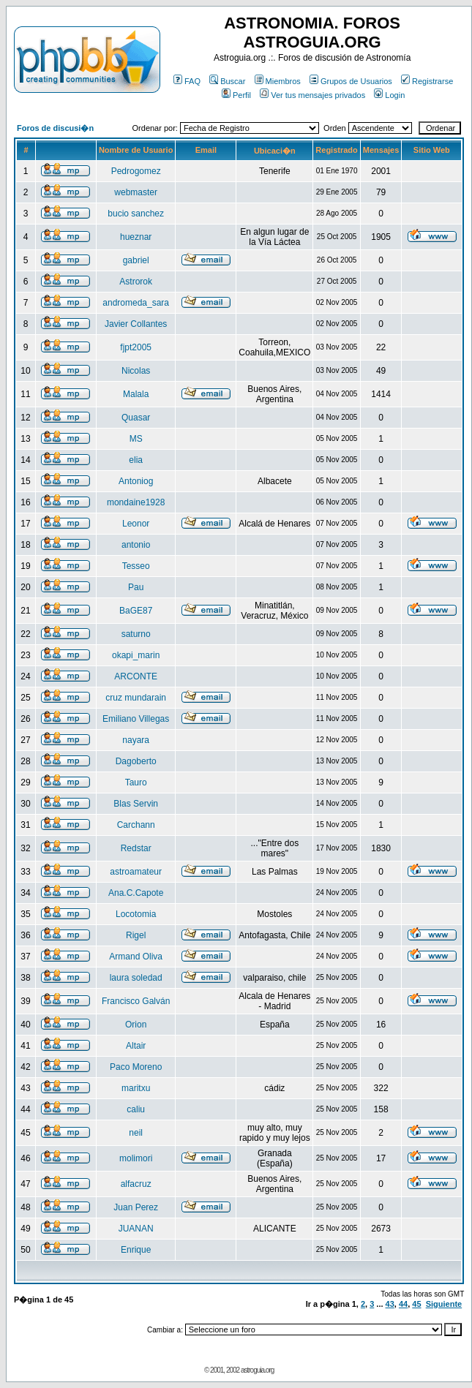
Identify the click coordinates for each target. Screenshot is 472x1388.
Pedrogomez (136, 171)
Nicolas (135, 371)
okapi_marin (136, 655)
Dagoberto (136, 761)
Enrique (136, 1250)
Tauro (136, 782)
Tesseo (136, 566)
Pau (135, 587)
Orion (135, 1024)
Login (389, 95)
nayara (135, 740)
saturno (136, 634)
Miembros (278, 81)
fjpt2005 (135, 347)
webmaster (135, 192)
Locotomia (136, 914)
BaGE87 (135, 611)
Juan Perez (135, 1207)
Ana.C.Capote (135, 893)
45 (416, 1304)
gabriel (136, 260)
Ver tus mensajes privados (312, 95)
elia (136, 460)
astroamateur (136, 872)
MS (136, 439)
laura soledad (136, 978)
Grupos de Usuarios (351, 81)
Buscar (227, 81)
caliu (136, 1109)
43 (390, 1304)
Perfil (236, 95)
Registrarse (427, 81)
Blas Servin (135, 804)
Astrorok (135, 281)
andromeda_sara (135, 303)
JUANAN (136, 1228)
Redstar (136, 848)
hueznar (135, 237)
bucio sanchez (136, 213)
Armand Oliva (135, 956)
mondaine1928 (136, 502)
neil (136, 1133)
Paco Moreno (136, 1067)
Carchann (136, 825)
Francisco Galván (136, 1001)
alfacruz (136, 1184)
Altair (136, 1046)
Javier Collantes (136, 324)
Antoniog (136, 481)
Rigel (136, 935)
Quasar (135, 417)
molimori (135, 1158)
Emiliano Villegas (135, 719)
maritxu (135, 1088)
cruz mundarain (135, 698)
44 (403, 1304)
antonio (135, 545)
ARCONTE (135, 676)
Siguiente (444, 1304)
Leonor (135, 523)
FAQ (187, 81)
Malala (136, 394)
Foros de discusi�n (55, 128)
